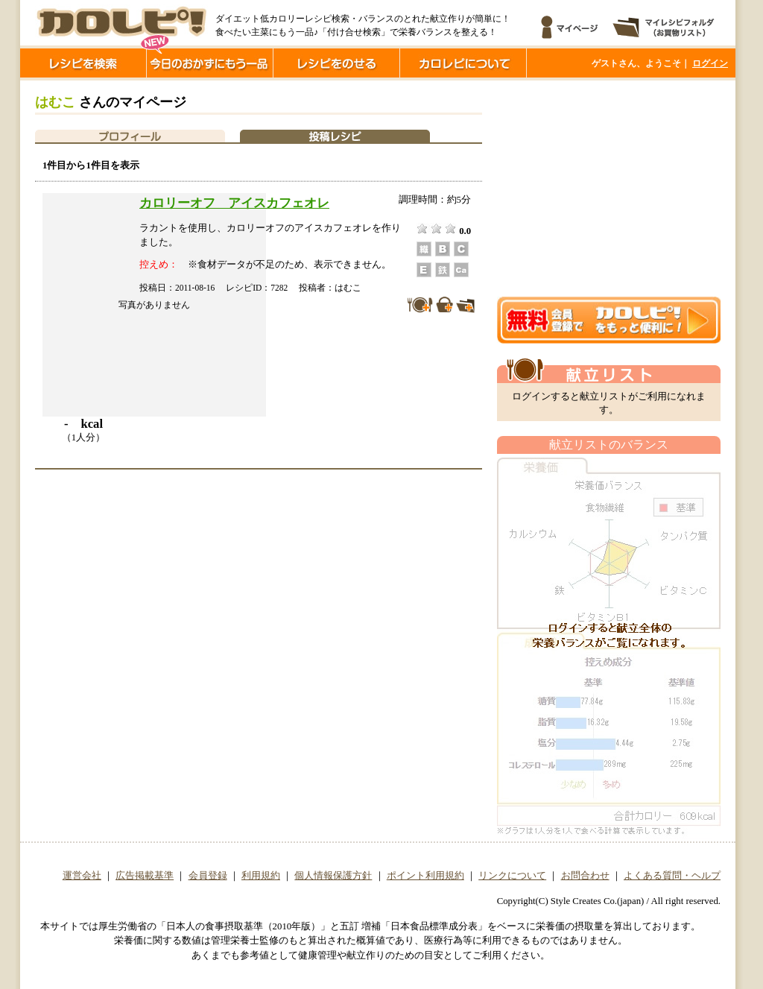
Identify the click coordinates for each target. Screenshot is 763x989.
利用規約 (260, 875)
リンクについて (512, 875)
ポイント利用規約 (425, 875)
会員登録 (208, 875)
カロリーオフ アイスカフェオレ (234, 202)
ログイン (710, 63)
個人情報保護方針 (333, 875)
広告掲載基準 (144, 875)
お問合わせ (585, 875)
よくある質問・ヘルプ (672, 875)
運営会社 (82, 875)
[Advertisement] (609, 188)
